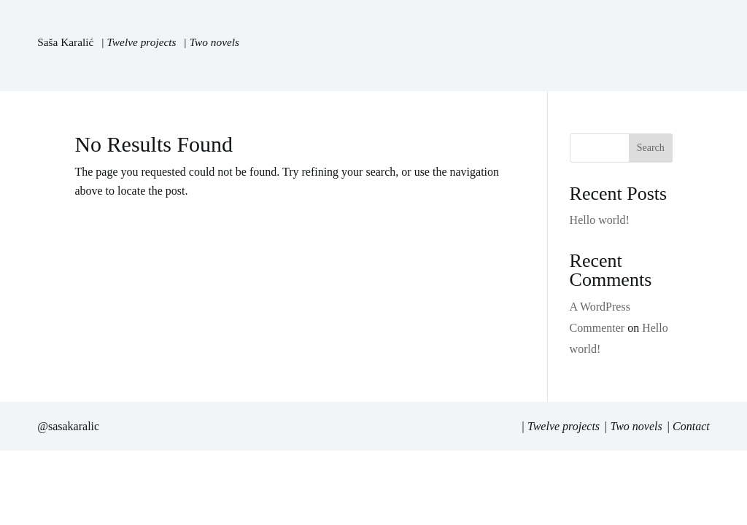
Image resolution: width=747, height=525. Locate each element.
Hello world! (600, 220)
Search (651, 147)
